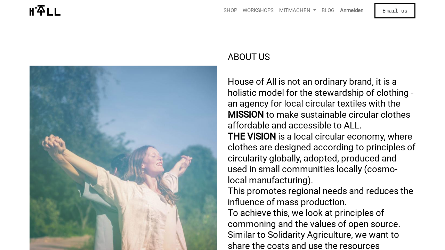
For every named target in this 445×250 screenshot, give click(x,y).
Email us (394, 10)
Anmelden (351, 10)
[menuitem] (230, 10)
